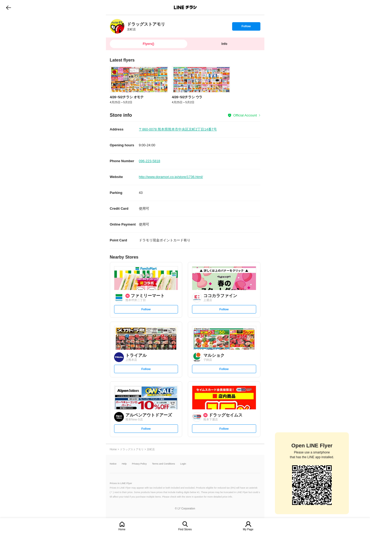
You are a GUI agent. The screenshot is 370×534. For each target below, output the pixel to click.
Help (124, 464)
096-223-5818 (149, 161)
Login (183, 464)
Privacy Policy (139, 464)
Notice (113, 464)
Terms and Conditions (163, 464)
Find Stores (185, 529)
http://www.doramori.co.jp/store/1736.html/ (171, 177)
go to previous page (8, 7)
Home (121, 529)
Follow (246, 27)
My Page (248, 529)
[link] (117, 26)
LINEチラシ (185, 7)
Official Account (245, 115)
